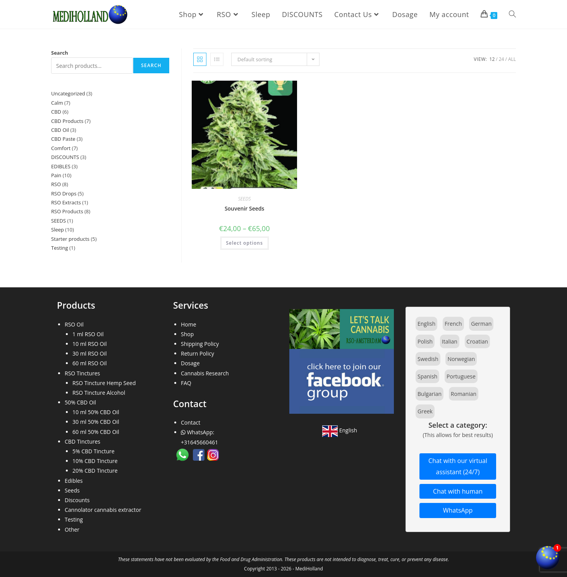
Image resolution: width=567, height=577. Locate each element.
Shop (187, 334)
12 (492, 59)
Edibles (74, 480)
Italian (449, 341)
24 (501, 59)
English (339, 430)
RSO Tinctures (82, 373)
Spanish (427, 376)
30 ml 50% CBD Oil (95, 421)
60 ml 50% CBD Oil (95, 431)
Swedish (428, 359)
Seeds (72, 490)
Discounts (77, 500)
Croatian (477, 341)
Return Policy (197, 353)
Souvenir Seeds (245, 208)
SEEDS (244, 198)
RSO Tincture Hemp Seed (104, 383)
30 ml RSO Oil (89, 353)
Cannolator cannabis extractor (103, 509)
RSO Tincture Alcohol (98, 392)
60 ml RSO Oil (89, 363)
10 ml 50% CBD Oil (95, 412)
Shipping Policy (200, 343)
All (512, 59)
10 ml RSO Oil (89, 343)
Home (188, 324)
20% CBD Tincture (95, 470)
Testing (74, 519)
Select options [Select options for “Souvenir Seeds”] (244, 243)
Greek (425, 411)
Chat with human (458, 491)
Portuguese (461, 376)
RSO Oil (74, 324)
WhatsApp (458, 510)
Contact (190, 422)
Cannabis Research (205, 373)
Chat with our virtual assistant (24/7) (457, 466)
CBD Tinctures (82, 441)
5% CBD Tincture (93, 451)
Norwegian (461, 359)
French (453, 323)
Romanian (463, 393)
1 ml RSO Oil (88, 334)
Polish (425, 341)
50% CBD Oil (80, 402)
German (481, 323)
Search (59, 52)
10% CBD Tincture (95, 461)
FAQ (186, 383)
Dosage (190, 363)
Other (72, 529)
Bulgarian (430, 393)
